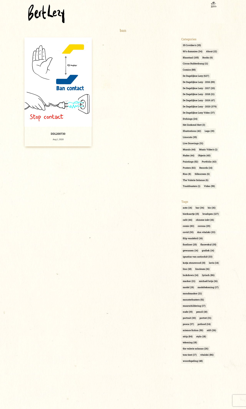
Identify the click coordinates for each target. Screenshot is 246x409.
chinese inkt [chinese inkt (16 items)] (205, 219)
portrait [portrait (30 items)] (189, 317)
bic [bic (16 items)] (211, 207)
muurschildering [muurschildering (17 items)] (194, 305)
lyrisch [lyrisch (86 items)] (208, 275)
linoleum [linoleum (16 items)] (202, 268)
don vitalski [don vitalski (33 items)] (206, 232)
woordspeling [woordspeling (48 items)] (193, 360)
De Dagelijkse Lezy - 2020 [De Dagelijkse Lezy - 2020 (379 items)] (200, 106)
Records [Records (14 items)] (205, 167)
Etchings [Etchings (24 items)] (190, 118)
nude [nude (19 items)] (188, 311)
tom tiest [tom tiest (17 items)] (190, 354)
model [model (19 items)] (188, 287)
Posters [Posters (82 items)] (189, 167)
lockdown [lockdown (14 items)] (190, 275)
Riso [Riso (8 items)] (187, 173)
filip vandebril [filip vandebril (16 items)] (193, 238)
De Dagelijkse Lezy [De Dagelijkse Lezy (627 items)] (196, 75)
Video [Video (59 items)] (209, 186)
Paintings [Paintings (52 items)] (190, 161)
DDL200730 (58, 133)
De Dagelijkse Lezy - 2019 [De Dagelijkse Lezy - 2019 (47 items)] (199, 100)
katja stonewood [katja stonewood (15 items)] (194, 262)
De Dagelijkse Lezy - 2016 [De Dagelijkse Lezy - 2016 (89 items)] (199, 81)
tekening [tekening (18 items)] (190, 342)
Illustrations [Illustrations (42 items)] (192, 130)
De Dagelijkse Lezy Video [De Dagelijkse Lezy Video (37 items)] (199, 112)
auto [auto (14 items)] (187, 207)
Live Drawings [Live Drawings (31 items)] (193, 143)
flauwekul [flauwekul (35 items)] (208, 244)
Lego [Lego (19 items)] (209, 130)
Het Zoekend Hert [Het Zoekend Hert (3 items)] (194, 124)
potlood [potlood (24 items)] (204, 324)
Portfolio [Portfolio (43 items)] (209, 161)
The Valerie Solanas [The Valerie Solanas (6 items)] (195, 180)
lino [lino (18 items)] (187, 268)
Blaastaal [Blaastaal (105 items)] (191, 57)
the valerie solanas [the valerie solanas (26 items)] (195, 348)
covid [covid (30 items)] (188, 232)
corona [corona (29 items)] (204, 225)
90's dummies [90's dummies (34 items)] (192, 51)
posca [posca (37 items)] (188, 324)
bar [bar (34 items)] (200, 207)
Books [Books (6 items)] (207, 57)
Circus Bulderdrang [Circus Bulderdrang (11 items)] (195, 63)
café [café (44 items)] (187, 219)
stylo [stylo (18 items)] (201, 336)
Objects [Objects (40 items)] (204, 155)
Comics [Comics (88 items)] (189, 69)
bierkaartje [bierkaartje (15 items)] (191, 213)
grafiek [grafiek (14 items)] (208, 250)
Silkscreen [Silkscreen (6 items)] (202, 173)
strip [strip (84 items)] (188, 336)
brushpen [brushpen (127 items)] (211, 213)
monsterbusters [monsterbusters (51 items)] (193, 299)
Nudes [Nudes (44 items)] (188, 155)
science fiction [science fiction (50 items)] (193, 330)
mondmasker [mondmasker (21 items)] (192, 293)
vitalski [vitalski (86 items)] (207, 354)
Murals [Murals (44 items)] (189, 149)
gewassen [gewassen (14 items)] (190, 250)
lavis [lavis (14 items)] (214, 262)
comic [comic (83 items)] (188, 225)
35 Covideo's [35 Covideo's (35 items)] (192, 45)
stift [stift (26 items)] (211, 330)
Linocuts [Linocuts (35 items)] (190, 137)
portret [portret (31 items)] (205, 317)
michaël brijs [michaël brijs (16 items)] (208, 281)
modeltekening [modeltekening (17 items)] (208, 287)
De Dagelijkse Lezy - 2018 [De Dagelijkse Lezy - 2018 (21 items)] (198, 94)
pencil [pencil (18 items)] (201, 311)
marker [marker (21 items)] (189, 281)
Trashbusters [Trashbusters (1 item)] (191, 186)
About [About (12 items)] (211, 51)
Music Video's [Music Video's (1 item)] (208, 149)
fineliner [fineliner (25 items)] (190, 244)
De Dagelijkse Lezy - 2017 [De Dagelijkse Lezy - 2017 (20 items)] (199, 88)
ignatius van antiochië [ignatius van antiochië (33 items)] (197, 256)
